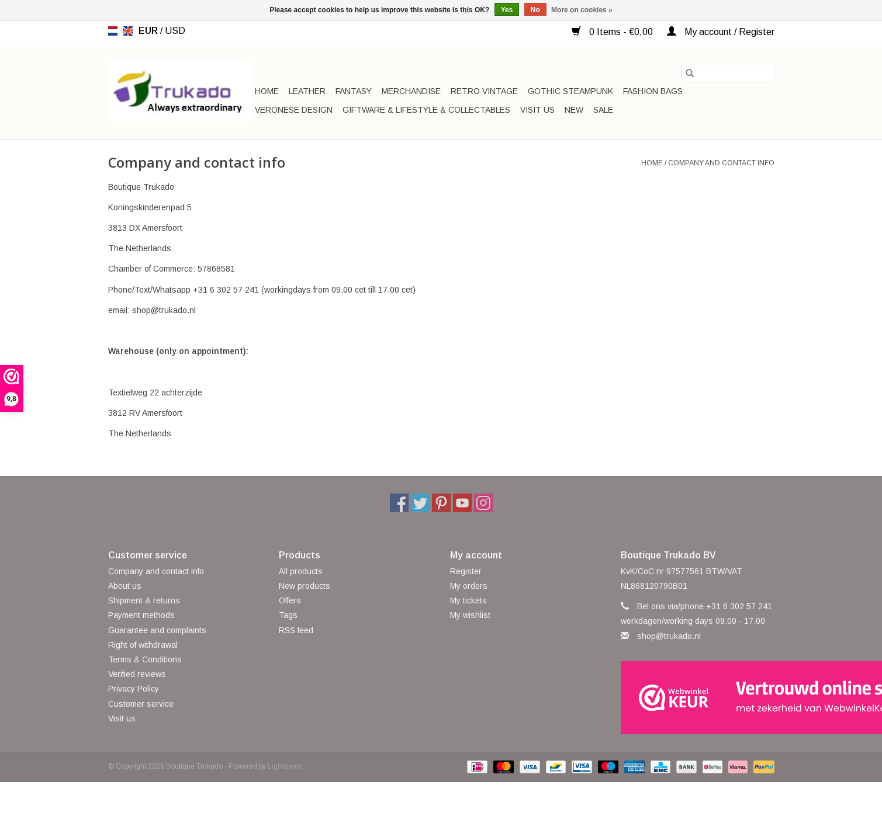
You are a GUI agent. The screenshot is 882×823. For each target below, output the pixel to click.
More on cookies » (582, 10)
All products (301, 571)
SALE (603, 109)
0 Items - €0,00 (613, 32)
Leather (307, 91)
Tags (288, 615)
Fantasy (353, 91)
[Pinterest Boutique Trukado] (441, 503)
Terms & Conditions (145, 659)
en (128, 31)
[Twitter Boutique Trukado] (420, 503)
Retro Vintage (484, 91)
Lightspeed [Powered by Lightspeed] (285, 766)
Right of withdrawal (143, 645)
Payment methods (141, 615)
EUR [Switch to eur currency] (149, 31)
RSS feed (296, 630)
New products (304, 586)
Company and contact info (721, 163)
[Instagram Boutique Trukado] (483, 503)
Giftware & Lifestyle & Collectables (426, 109)
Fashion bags (653, 91)
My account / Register (720, 32)
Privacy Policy (133, 688)
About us (124, 586)
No (535, 10)
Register (466, 571)
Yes (507, 10)
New (574, 109)
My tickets (468, 600)
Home (267, 91)
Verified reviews (137, 674)
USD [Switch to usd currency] (175, 31)
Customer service (141, 704)
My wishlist (470, 615)
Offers (290, 600)
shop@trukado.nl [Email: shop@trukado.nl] (669, 636)
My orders (468, 586)
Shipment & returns (144, 600)
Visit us (537, 109)
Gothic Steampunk (570, 91)
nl (112, 31)
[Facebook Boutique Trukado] (399, 503)
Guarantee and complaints (157, 630)
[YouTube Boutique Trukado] (462, 503)
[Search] (727, 73)
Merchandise (411, 91)
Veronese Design (294, 109)
